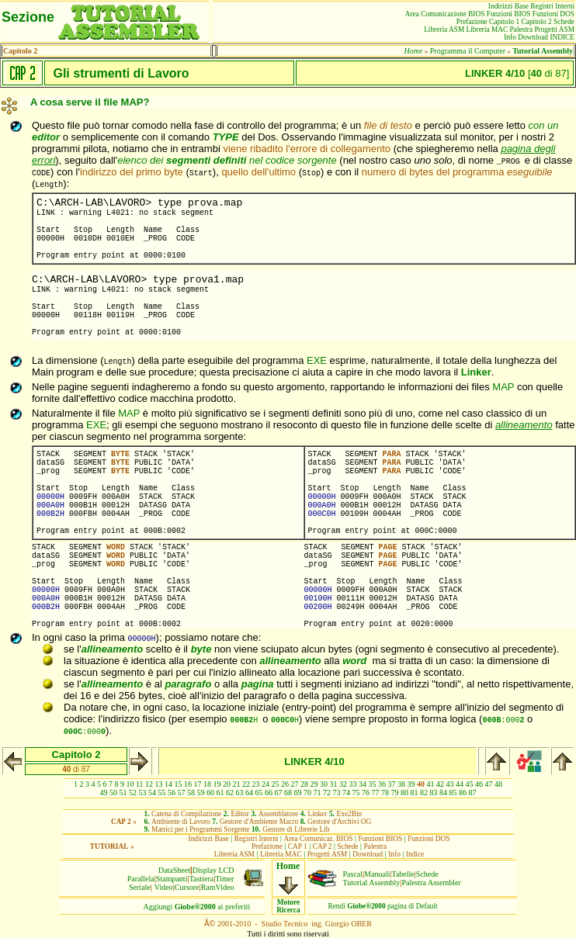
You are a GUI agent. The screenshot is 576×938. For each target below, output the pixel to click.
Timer (224, 878)
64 (249, 792)
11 (140, 784)
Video (163, 887)
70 (307, 792)
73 (337, 792)
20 (227, 784)
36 (382, 784)
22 (246, 784)
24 (265, 784)
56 (171, 792)
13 (159, 784)
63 (240, 792)
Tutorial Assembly (372, 882)
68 (288, 792)
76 (366, 792)
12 (149, 784)
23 (256, 784)
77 (376, 792)
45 (470, 784)
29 (314, 784)
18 (207, 784)
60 (210, 792)
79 (395, 792)
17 (198, 784)
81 (414, 792)
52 (133, 792)
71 (317, 792)
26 (285, 784)
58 (191, 792)
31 (334, 784)
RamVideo (217, 887)
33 (353, 784)
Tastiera (201, 878)
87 (473, 792)
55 (162, 792)
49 (104, 792)
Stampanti (172, 878)
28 (304, 784)
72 (327, 792)
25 (275, 784)
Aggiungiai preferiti (197, 906)
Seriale (140, 887)
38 (401, 784)
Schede (427, 874)
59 (201, 792)
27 (295, 784)
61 (220, 792)
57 (182, 792)
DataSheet (174, 870)
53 (143, 792)
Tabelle (403, 874)
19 (217, 784)
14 (168, 784)
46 (479, 784)
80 (404, 792)
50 (113, 792)
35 (372, 784)
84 (443, 792)
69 (298, 792)
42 (440, 784)
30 (324, 784)
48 (498, 784)
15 (178, 784)
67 (279, 792)
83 (434, 792)
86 (463, 792)
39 (411, 784)
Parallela (140, 878)
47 (489, 784)
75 (356, 792)
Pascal (353, 874)
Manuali (377, 874)
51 (123, 792)
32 (343, 784)
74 (346, 792)
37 (392, 784)
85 (453, 792)
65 (259, 792)
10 (130, 784)
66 (268, 792)
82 (424, 792)
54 (152, 792)
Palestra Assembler (430, 882)
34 (362, 784)
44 (459, 784)
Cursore (187, 887)
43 (450, 784)
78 (385, 792)
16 (188, 784)
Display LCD (213, 870)
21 (237, 784)
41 (431, 784)
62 (230, 792)
